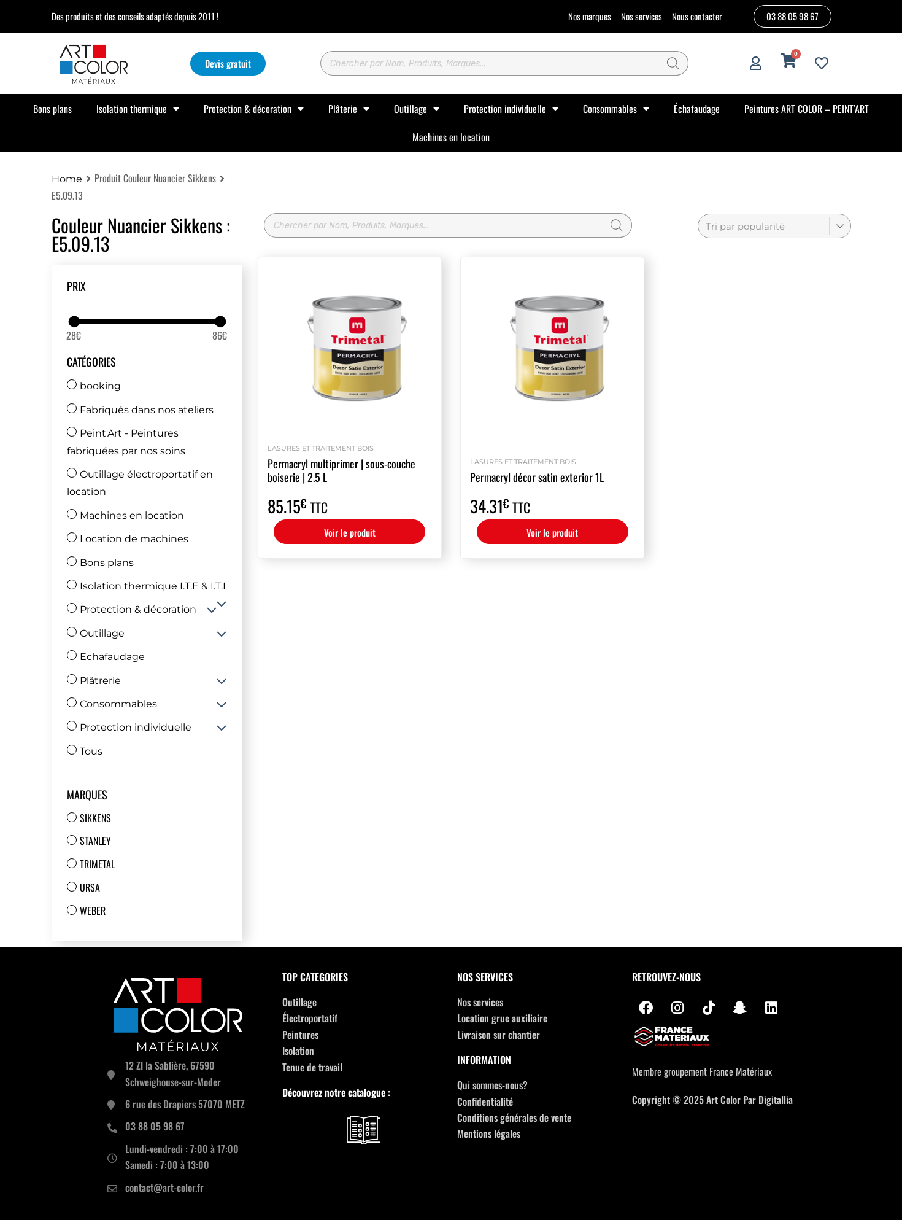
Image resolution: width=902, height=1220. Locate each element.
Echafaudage (106, 656)
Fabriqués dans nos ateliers (140, 410)
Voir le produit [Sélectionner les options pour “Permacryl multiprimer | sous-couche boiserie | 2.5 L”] (350, 532)
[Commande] (774, 226)
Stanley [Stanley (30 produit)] (95, 840)
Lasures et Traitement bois (321, 448)
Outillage (416, 109)
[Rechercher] (673, 63)
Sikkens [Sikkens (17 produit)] (95, 817)
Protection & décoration (254, 109)
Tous (84, 751)
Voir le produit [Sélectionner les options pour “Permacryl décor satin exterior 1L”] (552, 532)
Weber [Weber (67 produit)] (93, 910)
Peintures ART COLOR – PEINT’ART (806, 108)
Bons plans (52, 108)
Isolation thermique (137, 109)
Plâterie (348, 109)
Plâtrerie (94, 680)
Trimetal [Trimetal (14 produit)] (97, 864)
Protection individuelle (511, 109)
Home (67, 179)
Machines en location (451, 137)
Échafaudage (697, 108)
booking (94, 386)
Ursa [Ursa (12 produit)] (90, 887)
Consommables (616, 109)
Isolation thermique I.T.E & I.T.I (146, 586)
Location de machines (127, 539)
